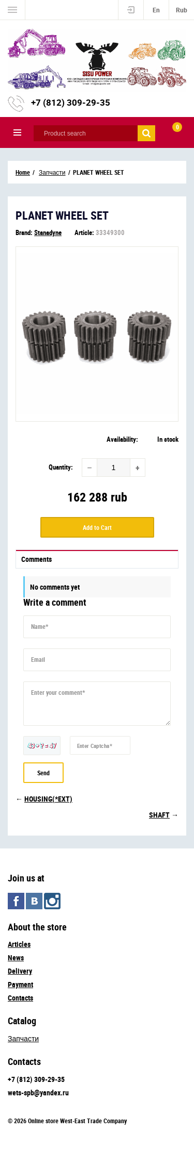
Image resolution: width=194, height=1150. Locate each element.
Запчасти (23, 1038)
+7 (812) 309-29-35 (70, 102)
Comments (36, 559)
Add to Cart (97, 527)
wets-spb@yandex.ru (38, 1092)
